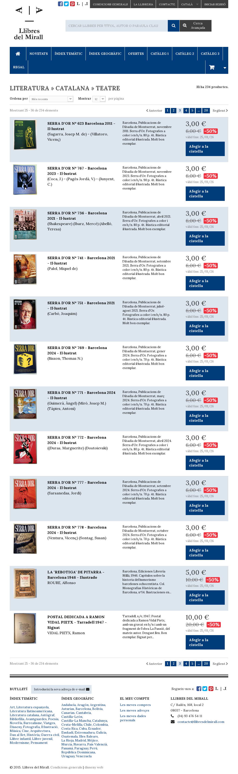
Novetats (39, 54)
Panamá (67, 748)
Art (12, 707)
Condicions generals (66, 767)
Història (33, 735)
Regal (19, 67)
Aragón (83, 705)
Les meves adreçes (134, 710)
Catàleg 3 (210, 54)
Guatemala (69, 736)
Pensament (39, 743)
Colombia (100, 724)
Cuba (83, 728)
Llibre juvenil (42, 739)
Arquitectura (40, 731)
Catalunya (99, 720)
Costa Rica (69, 728)
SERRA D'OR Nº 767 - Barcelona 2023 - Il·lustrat (81, 176)
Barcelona (83, 709)
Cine (25, 731)
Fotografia (31, 727)
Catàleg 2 (184, 54)
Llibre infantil (20, 739)
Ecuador (94, 728)
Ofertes (136, 54)
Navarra (79, 744)
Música (15, 731)
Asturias (67, 709)
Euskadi (67, 732)
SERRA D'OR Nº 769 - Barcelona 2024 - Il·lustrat (81, 353)
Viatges (49, 723)
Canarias (68, 713)
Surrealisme (32, 723)
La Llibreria (143, 4)
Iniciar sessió (215, 4)
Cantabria (83, 713)
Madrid (80, 740)
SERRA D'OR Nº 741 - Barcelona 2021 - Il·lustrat (81, 263)
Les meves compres (135, 705)
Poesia (53, 719)
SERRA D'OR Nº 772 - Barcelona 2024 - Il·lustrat (81, 443)
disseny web (94, 767)
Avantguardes (36, 719)
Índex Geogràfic (105, 54)
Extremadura (85, 732)
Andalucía (68, 705)
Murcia (66, 744)
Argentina (97, 705)
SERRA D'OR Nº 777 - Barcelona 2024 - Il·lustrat (81, 488)
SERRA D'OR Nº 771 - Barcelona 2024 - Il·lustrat (81, 400)
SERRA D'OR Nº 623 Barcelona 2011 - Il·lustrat (81, 131)
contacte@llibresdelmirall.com (201, 722)
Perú (93, 748)
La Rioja (67, 740)
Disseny (16, 727)
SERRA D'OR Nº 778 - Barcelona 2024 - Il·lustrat (81, 533)
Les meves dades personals (133, 718)
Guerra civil (50, 735)
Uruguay (68, 756)
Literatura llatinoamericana (31, 711)
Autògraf (47, 715)
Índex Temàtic (68, 54)
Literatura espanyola (32, 707)
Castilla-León (71, 717)
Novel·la (16, 723)
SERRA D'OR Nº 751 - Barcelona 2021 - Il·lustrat (81, 308)
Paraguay (81, 748)
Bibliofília (17, 719)
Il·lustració (49, 727)
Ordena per (19, 99)
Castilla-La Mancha (76, 720)
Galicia (101, 732)
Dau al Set (17, 735)
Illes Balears (88, 736)
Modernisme (19, 743)
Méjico (92, 740)
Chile (88, 724)
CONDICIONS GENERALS (110, 4)
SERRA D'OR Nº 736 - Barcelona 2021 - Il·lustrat (81, 221)
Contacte (167, 4)
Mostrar (84, 99)
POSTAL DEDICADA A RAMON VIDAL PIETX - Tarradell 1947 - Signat (81, 625)
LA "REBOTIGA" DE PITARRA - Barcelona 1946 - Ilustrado (81, 577)
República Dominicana (78, 752)
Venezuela (84, 756)
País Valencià (97, 744)
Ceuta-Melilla (71, 724)
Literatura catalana (24, 715)
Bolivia (97, 709)
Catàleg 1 (160, 54)
